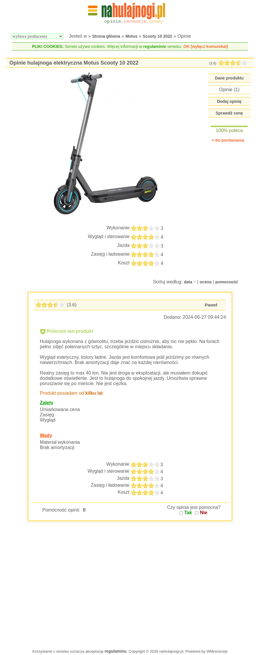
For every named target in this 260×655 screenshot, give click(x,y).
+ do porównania (228, 140)
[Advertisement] (130, 595)
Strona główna (106, 36)
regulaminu (115, 651)
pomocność (226, 282)
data (188, 282)
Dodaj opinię (229, 101)
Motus (131, 36)
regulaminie (154, 46)
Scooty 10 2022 (157, 36)
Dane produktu (229, 78)
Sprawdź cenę (229, 113)
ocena (205, 282)
